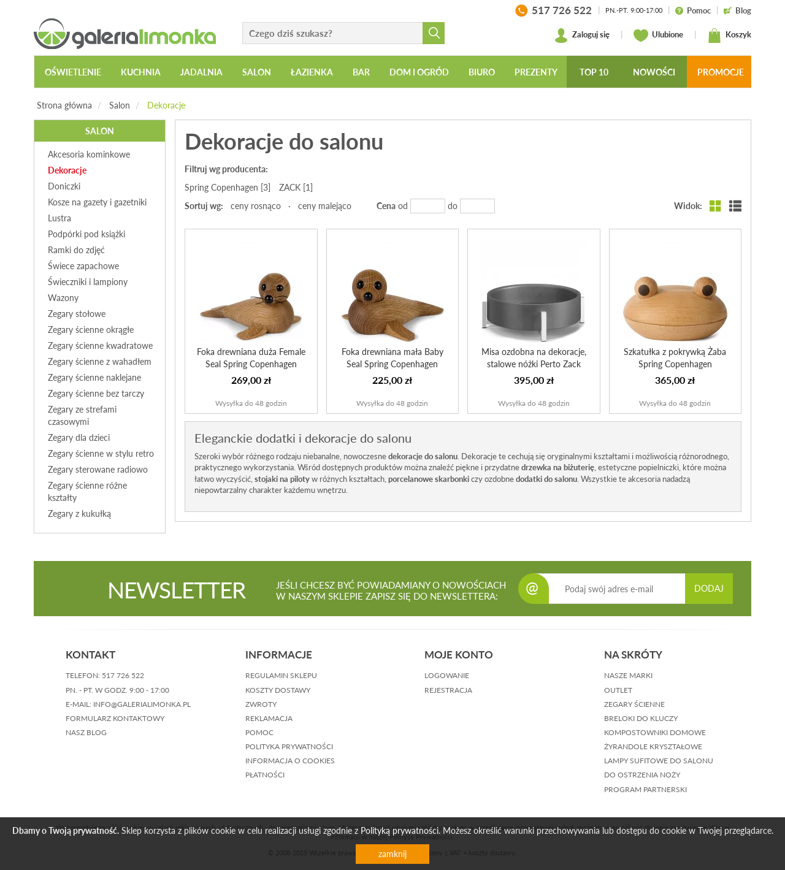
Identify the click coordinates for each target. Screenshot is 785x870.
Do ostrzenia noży (642, 774)
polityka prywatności (289, 746)
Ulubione (658, 35)
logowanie (446, 675)
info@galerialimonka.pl (142, 704)
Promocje (720, 72)
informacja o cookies (290, 760)
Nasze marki (628, 675)
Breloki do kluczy (641, 718)
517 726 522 (123, 675)
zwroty (261, 704)
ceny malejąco (324, 205)
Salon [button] (256, 72)
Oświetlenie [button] (73, 72)
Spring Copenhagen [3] (227, 187)
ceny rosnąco (256, 205)
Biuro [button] (482, 72)
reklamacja (269, 718)
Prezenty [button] (536, 72)
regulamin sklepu (281, 675)
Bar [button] (361, 72)
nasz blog (86, 732)
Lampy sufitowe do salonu (658, 760)
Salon (119, 105)
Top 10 (594, 72)
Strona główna (64, 105)
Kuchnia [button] (141, 72)
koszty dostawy (277, 690)
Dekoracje (166, 105)
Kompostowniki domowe (655, 732)
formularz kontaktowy (115, 718)
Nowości (654, 72)
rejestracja (448, 690)
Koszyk (729, 35)
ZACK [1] (296, 187)
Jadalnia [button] (201, 72)
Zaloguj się (582, 35)
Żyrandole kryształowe (653, 746)
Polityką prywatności (399, 830)
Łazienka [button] (312, 72)
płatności (265, 774)
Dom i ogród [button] (419, 72)
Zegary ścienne (634, 704)
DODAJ (709, 588)
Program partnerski (645, 789)
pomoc (259, 732)
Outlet (618, 690)
